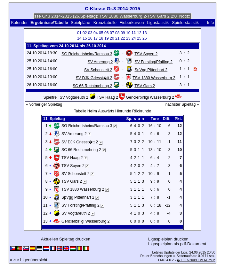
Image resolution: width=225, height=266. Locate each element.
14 (79, 38)
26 (144, 38)
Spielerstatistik (186, 22)
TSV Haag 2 (107, 97)
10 (128, 33)
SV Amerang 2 (100, 62)
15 (85, 38)
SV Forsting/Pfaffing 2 (154, 62)
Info (210, 22)
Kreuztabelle (105, 22)
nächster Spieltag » (182, 104)
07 (112, 33)
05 (101, 33)
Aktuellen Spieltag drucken (65, 239)
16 (90, 38)
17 (95, 38)
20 (112, 38)
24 (134, 38)
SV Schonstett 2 (98, 70)
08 (117, 33)
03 (90, 33)
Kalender (19, 22)
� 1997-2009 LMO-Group (196, 260)
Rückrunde (141, 111)
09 (123, 33)
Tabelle (80, 111)
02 (85, 33)
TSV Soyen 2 (145, 54)
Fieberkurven (132, 22)
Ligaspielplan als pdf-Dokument (177, 243)
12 (139, 33)
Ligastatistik (158, 22)
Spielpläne (80, 22)
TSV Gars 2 (144, 86)
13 (144, 33)
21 (117, 38)
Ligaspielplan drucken (168, 239)
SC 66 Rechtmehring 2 (92, 86)
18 (101, 38)
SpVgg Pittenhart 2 (151, 70)
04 (95, 33)
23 (128, 38)
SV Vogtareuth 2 (74, 97)
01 (79, 33)
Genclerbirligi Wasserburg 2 (150, 97)
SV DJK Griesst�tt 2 (94, 78)
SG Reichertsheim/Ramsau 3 (86, 54)
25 (139, 38)
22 (123, 38)
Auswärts (106, 111)
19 (106, 38)
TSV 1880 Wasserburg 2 (154, 78)
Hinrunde (123, 111)
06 (106, 33)
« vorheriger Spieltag (44, 104)
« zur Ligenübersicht (28, 259)
